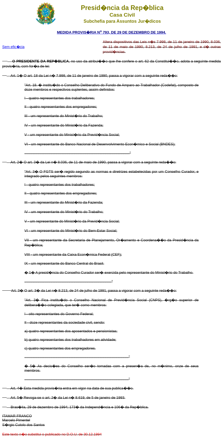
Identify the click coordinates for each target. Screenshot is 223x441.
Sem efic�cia (13, 47)
